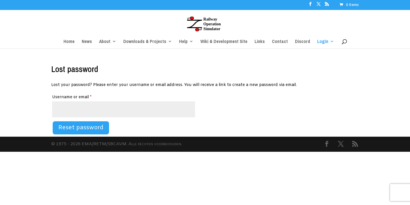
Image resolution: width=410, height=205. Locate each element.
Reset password (80, 128)
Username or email (80, 96)
